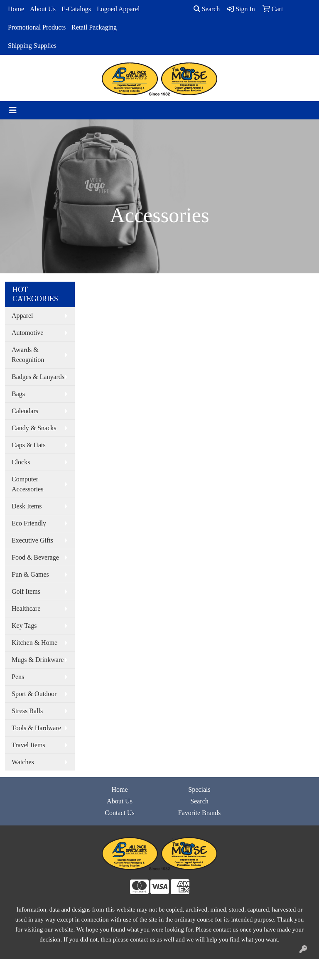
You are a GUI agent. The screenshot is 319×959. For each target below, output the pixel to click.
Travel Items (28, 744)
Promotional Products (37, 27)
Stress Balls (27, 710)
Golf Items (26, 591)
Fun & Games (30, 574)
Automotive (27, 332)
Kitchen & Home (34, 642)
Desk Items (27, 506)
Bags (18, 393)
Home (16, 8)
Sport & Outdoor (34, 693)
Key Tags (24, 625)
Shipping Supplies (32, 45)
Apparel (22, 315)
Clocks (21, 462)
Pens (18, 676)
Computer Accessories (27, 484)
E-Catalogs (76, 8)
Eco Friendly (29, 523)
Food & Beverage (35, 557)
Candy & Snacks (34, 427)
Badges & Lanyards (38, 376)
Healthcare (26, 608)
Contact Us (120, 812)
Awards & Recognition (28, 354)
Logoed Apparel (118, 8)
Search (207, 8)
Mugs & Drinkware (38, 659)
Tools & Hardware (36, 727)
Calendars (25, 410)
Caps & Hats (29, 445)
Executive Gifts (32, 540)
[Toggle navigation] (13, 110)
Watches (23, 762)
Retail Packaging (94, 27)
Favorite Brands (199, 812)
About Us (43, 8)
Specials (199, 789)
